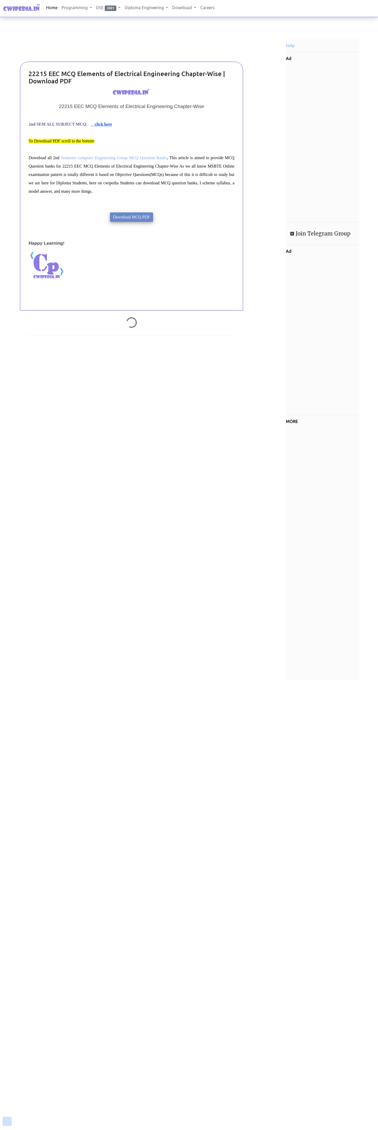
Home (51, 7)
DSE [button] (106, 8)
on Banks (159, 158)
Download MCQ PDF (131, 217)
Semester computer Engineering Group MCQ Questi (106, 158)
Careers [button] (207, 7)
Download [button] (182, 7)
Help (290, 45)
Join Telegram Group (322, 233)
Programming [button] (75, 7)
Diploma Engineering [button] (145, 7)
